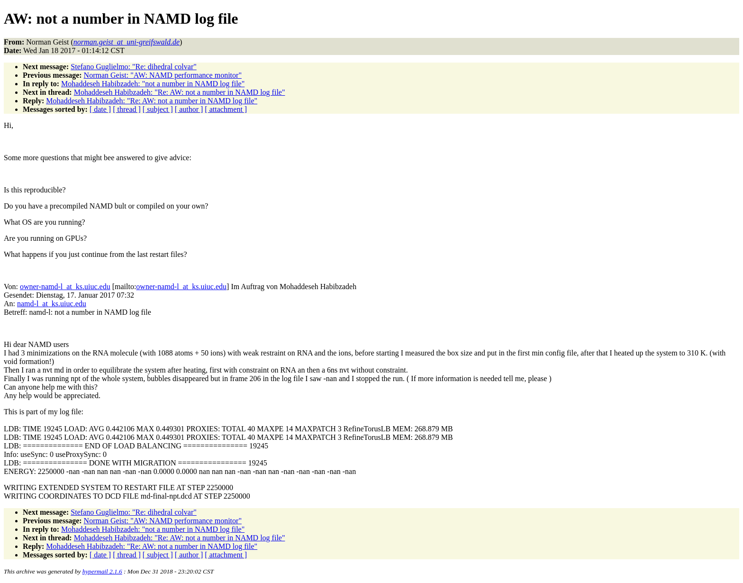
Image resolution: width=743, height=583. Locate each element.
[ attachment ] (226, 109)
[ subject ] (158, 109)
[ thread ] (127, 109)
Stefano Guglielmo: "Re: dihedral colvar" (133, 67)
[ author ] (189, 109)
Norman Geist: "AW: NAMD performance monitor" (163, 75)
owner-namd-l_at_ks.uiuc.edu (65, 286)
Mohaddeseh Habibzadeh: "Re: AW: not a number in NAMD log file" (179, 92)
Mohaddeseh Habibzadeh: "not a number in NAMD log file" (153, 84)
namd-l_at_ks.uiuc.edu (51, 304)
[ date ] (100, 109)
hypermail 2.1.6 (102, 571)
